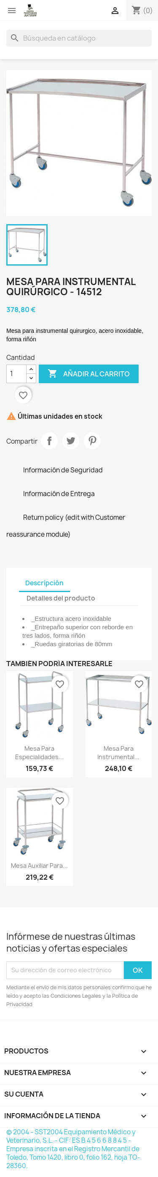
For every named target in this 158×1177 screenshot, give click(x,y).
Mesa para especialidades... (39, 752)
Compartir (49, 440)
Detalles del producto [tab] (61, 598)
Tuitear (70, 440)
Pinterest (92, 440)
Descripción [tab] (44, 583)
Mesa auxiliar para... (39, 865)
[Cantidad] (16, 374)
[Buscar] (79, 38)
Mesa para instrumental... (118, 752)
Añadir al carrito (89, 373)
